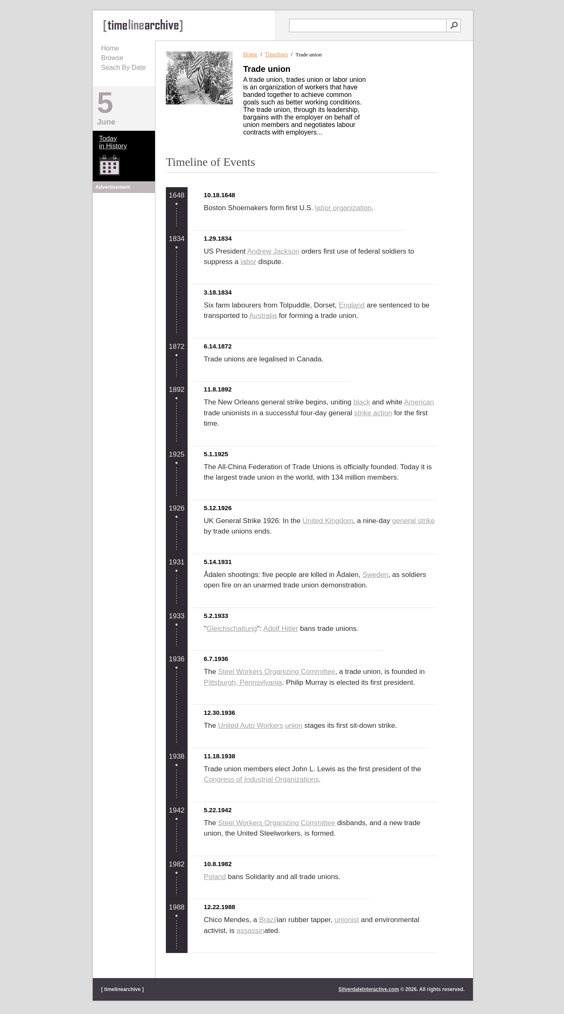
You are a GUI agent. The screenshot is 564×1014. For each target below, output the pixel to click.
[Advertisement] (124, 247)
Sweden (375, 575)
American (419, 402)
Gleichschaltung (231, 629)
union (293, 725)
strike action (373, 413)
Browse (112, 57)
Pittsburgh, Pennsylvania (243, 682)
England (352, 305)
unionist (347, 920)
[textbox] (368, 25)
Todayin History (113, 142)
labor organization (343, 208)
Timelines (276, 54)
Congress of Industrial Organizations (261, 779)
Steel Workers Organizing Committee (276, 672)
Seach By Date (123, 67)
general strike (413, 521)
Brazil (268, 920)
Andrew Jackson (273, 251)
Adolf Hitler (280, 629)
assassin (250, 931)
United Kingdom (327, 521)
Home (110, 48)
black (361, 402)
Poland (215, 877)
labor (249, 262)
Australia (263, 316)
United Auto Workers (250, 725)
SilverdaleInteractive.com (368, 989)
